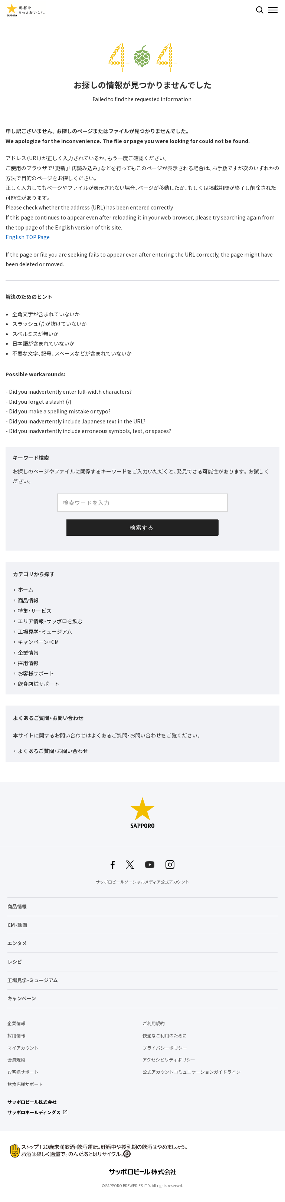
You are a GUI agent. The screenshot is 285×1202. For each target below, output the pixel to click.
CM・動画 (17, 924)
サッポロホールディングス (33, 1112)
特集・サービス (35, 610)
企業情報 (28, 652)
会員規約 (16, 1059)
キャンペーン (21, 998)
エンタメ (17, 943)
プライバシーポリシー (164, 1047)
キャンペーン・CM (38, 641)
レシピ (14, 961)
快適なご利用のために (164, 1035)
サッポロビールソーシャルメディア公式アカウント (142, 882)
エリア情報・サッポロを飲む (50, 621)
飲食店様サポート (38, 683)
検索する (259, 10)
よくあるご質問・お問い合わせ (53, 750)
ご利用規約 (153, 1023)
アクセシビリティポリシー (168, 1059)
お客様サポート (36, 673)
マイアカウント (23, 1047)
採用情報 (28, 663)
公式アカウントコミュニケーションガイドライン (191, 1072)
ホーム (25, 589)
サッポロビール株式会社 (31, 1102)
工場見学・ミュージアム (45, 631)
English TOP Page (28, 237)
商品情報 (28, 600)
